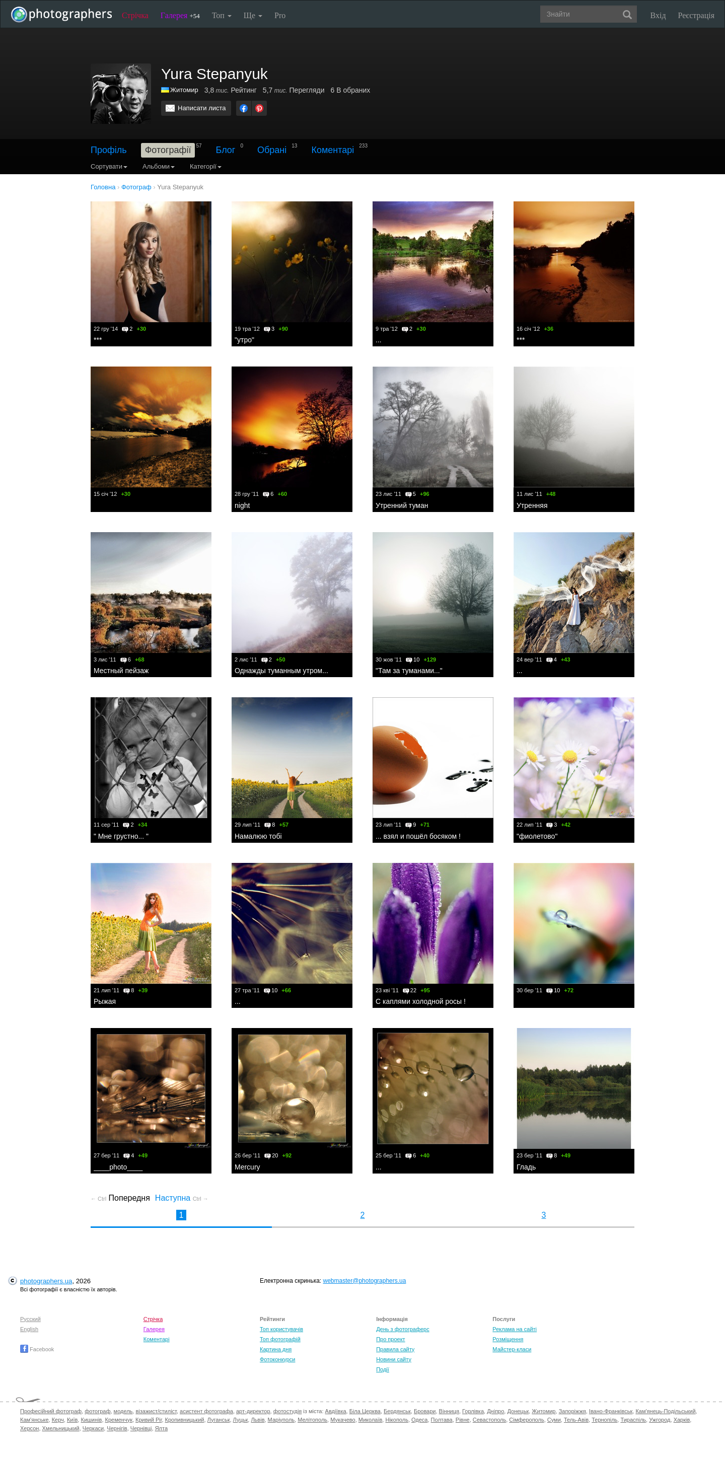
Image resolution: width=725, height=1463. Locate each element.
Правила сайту (395, 1349)
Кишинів (91, 1420)
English (29, 1329)
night (242, 505)
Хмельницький (61, 1428)
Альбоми (158, 166)
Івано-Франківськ (610, 1411)
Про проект (390, 1339)
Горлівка (473, 1411)
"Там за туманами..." (409, 671)
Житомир (184, 90)
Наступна (181, 1198)
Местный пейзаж (121, 671)
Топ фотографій (280, 1339)
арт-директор (253, 1411)
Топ (222, 15)
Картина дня (276, 1349)
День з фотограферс (402, 1329)
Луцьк (240, 1420)
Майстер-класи (511, 1349)
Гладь (526, 1167)
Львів (257, 1420)
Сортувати (109, 166)
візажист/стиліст (155, 1411)
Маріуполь (281, 1420)
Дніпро (495, 1411)
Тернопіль (604, 1420)
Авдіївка (335, 1411)
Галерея (180, 15)
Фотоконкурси (277, 1359)
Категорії (206, 166)
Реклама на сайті (514, 1329)
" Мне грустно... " (121, 836)
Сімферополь (526, 1420)
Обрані (271, 150)
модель (123, 1411)
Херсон (29, 1428)
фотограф (97, 1411)
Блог (226, 150)
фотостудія (287, 1411)
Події (382, 1369)
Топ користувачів (281, 1329)
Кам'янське (34, 1420)
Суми (554, 1420)
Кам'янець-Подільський (665, 1411)
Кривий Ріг (148, 1420)
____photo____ (118, 1167)
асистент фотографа (206, 1411)
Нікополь (396, 1420)
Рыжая (105, 1001)
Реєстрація (696, 15)
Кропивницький (184, 1420)
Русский (30, 1319)
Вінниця (449, 1411)
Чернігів (117, 1428)
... (379, 340)
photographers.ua (46, 1281)
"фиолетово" (537, 836)
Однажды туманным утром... (281, 671)
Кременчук (118, 1420)
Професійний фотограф (51, 1411)
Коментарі (332, 150)
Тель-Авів (576, 1420)
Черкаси (93, 1428)
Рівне (463, 1420)
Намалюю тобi (258, 836)
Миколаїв (370, 1420)
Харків (682, 1420)
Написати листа (202, 108)
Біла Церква (365, 1411)
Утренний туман (402, 505)
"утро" (244, 340)
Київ (72, 1420)
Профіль (109, 150)
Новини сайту (393, 1359)
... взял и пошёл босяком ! (418, 836)
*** (98, 340)
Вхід (658, 15)
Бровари (425, 1411)
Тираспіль (633, 1420)
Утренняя (532, 505)
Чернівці (141, 1428)
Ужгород (659, 1420)
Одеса (419, 1420)
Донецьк (518, 1411)
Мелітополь (312, 1420)
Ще (253, 15)
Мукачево (342, 1420)
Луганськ (218, 1420)
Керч (58, 1420)
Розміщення (507, 1339)
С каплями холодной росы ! (421, 1001)
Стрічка (135, 15)
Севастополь (489, 1420)
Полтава (442, 1420)
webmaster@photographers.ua (364, 1280)
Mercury (247, 1167)
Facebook (37, 1349)
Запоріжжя (572, 1411)
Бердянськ (397, 1411)
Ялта (161, 1428)
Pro (279, 15)
